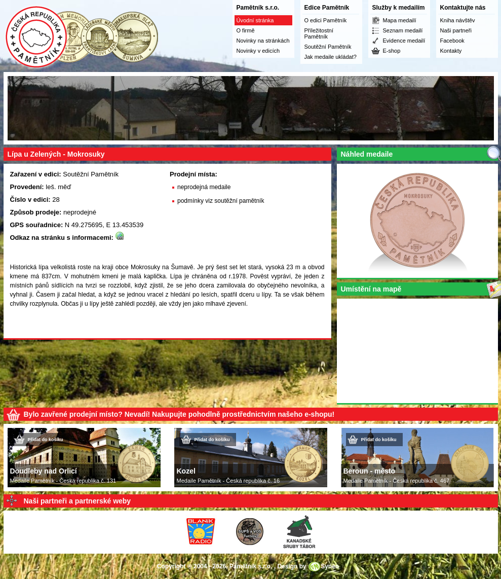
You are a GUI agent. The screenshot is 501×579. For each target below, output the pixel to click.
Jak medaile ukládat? (330, 57)
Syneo (330, 566)
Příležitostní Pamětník (318, 33)
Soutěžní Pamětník (328, 47)
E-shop (392, 51)
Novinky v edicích (258, 51)
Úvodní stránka (255, 20)
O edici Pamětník (325, 20)
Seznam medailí (403, 30)
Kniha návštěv (457, 20)
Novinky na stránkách (263, 41)
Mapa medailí (399, 20)
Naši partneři (456, 30)
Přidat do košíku (45, 439)
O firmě (246, 30)
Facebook (452, 41)
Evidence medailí (404, 41)
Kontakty (451, 51)
